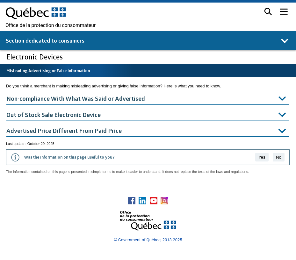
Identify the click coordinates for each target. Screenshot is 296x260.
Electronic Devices (35, 56)
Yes (261, 157)
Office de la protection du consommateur (50, 25)
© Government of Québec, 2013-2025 (148, 239)
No (278, 157)
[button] (268, 11)
